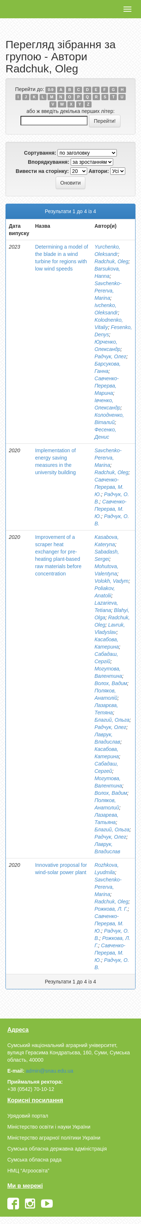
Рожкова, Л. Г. (111, 909)
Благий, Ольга (112, 720)
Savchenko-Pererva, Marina (108, 290)
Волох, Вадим (110, 683)
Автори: (99, 171)
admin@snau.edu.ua (49, 1071)
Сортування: (40, 153)
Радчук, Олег (110, 356)
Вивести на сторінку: (42, 171)
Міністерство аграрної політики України (53, 1138)
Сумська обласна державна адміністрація (57, 1149)
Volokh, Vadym (111, 581)
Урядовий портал (27, 1116)
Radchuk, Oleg (111, 261)
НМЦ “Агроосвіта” (28, 1171)
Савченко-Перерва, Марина (106, 385)
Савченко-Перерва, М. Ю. (108, 487)
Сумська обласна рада (34, 1160)
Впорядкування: (48, 162)
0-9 (50, 89)
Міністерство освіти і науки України (48, 1127)
